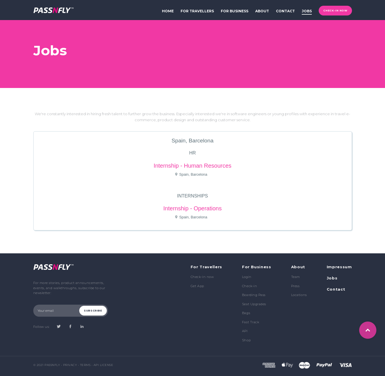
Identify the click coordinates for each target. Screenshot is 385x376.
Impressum (339, 267)
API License (103, 365)
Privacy (70, 365)
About (298, 267)
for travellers (197, 11)
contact (285, 11)
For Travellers (206, 267)
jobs (307, 11)
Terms (85, 365)
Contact (336, 289)
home (168, 11)
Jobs (332, 278)
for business (234, 11)
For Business (256, 267)
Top (367, 330)
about (262, 11)
